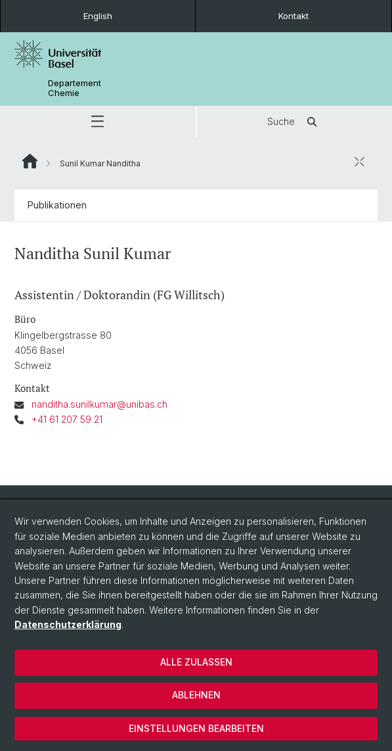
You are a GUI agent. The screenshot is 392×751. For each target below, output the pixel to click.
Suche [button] (294, 122)
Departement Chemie (74, 88)
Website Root (29, 161)
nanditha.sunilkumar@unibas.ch (99, 404)
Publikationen (57, 204)
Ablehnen (196, 694)
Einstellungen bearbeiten (196, 728)
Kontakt (293, 16)
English (97, 16)
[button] (98, 121)
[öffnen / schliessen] (359, 161)
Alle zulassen (196, 661)
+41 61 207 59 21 (67, 419)
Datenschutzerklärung (67, 624)
